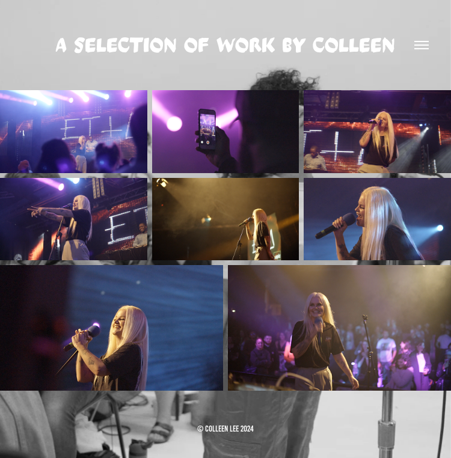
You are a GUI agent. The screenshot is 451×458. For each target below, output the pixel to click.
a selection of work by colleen (225, 45)
